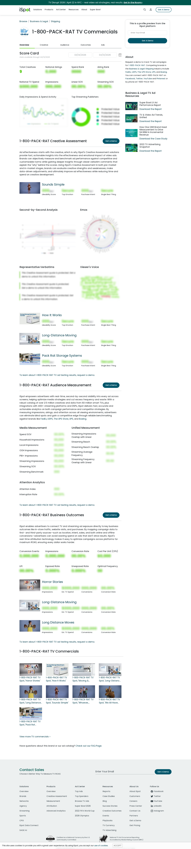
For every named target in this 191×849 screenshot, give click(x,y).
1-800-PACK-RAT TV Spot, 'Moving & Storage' (83, 679)
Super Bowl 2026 (83, 806)
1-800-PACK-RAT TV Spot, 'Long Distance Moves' (30, 701)
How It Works (52, 315)
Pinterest (161, 78)
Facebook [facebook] (156, 791)
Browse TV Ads (82, 801)
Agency (23, 806)
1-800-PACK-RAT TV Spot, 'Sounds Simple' (57, 701)
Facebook (130, 78)
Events (106, 815)
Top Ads (79, 791)
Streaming (24, 810)
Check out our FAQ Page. (89, 745)
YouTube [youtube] (156, 801)
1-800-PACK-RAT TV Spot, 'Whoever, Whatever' (83, 701)
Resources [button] (74, 9)
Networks (24, 801)
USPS (50, 418)
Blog (105, 801)
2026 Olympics (82, 815)
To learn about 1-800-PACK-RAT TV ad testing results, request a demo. (57, 375)
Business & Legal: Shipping (141, 68)
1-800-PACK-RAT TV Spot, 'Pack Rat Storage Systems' (30, 723)
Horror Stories (52, 582)
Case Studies (109, 796)
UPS (71, 418)
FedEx (44, 418)
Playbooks (107, 820)
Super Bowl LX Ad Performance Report (150, 104)
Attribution (52, 806)
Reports (106, 791)
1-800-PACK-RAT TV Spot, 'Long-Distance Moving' (110, 679)
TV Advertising (109, 830)
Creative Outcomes (112, 810)
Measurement (53, 801)
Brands (22, 796)
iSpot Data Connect (28, 825)
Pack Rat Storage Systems (62, 355)
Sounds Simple (53, 184)
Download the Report (150, 109)
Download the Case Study (153, 138)
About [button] (84, 9)
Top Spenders (81, 796)
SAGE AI (23, 830)
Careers (133, 801)
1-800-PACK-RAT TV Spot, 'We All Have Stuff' (109, 701)
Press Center (135, 806)
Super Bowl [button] (95, 9)
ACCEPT (117, 845)
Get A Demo (163, 9)
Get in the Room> (133, 2)
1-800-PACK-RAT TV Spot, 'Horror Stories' (30, 679)
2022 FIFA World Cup (85, 810)
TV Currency (109, 825)
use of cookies (101, 845)
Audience (64, 45)
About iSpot (135, 791)
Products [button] (49, 9)
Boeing (82, 418)
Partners (133, 815)
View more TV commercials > (34, 736)
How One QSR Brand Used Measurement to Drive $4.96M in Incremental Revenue (153, 131)
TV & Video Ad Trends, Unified (151, 116)
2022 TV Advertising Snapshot (149, 145)
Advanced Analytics (56, 810)
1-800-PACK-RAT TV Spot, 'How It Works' (56, 679)
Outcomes (86, 45)
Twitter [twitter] (155, 796)
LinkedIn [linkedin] (156, 806)
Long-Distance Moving (59, 335)
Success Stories (110, 806)
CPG (21, 820)
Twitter (139, 78)
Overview (24, 45)
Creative (44, 45)
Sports (22, 815)
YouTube (148, 78)
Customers (134, 796)
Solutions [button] (37, 9)
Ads (103, 45)
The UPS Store (61, 418)
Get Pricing (134, 825)
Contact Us (134, 810)
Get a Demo (111, 141)
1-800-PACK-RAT (137, 65)
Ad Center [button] (61, 9)
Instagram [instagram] (157, 810)
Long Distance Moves (58, 622)
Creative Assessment (57, 796)
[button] (95, 55)
